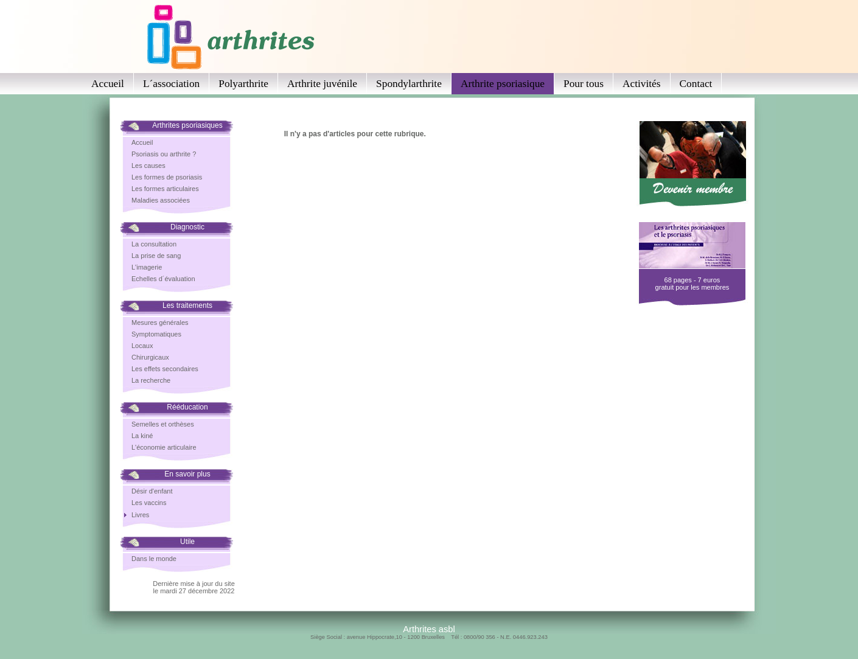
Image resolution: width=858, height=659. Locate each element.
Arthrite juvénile (322, 83)
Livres (140, 514)
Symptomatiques (156, 334)
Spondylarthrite (409, 83)
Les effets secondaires (164, 368)
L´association (171, 83)
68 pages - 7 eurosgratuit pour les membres (692, 283)
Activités (642, 83)
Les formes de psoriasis (166, 177)
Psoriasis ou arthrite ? (163, 154)
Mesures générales (160, 322)
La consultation (153, 244)
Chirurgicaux (150, 357)
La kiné (142, 435)
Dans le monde (153, 558)
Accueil (107, 83)
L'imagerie (146, 267)
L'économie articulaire (164, 447)
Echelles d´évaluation (163, 278)
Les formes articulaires (165, 188)
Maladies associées (160, 200)
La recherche (150, 380)
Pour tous (583, 83)
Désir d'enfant (152, 491)
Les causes (148, 165)
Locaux (142, 345)
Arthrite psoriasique (503, 83)
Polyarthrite (243, 83)
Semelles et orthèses (162, 424)
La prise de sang (156, 255)
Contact (696, 83)
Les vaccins (148, 502)
